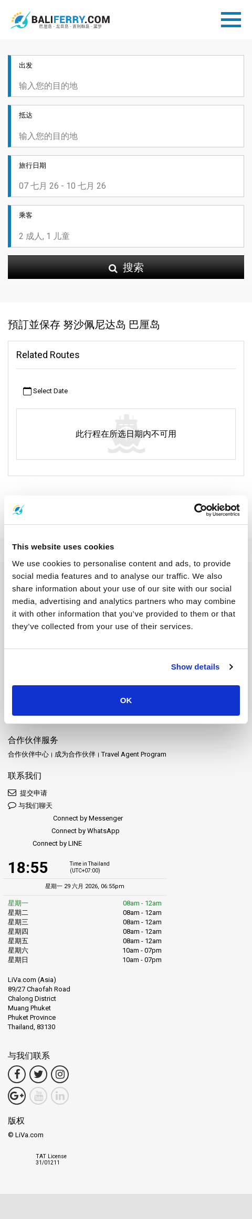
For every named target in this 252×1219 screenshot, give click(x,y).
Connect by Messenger (65, 818)
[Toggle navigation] (233, 18)
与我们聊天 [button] (30, 805)
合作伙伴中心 (28, 754)
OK (126, 700)
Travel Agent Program (133, 754)
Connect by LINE (45, 843)
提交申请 (27, 792)
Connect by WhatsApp (64, 831)
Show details (195, 666)
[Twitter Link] (38, 1074)
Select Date (45, 391)
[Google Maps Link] (17, 1096)
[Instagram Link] (60, 1074)
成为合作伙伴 (75, 754)
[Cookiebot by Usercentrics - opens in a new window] (194, 510)
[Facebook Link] (17, 1074)
